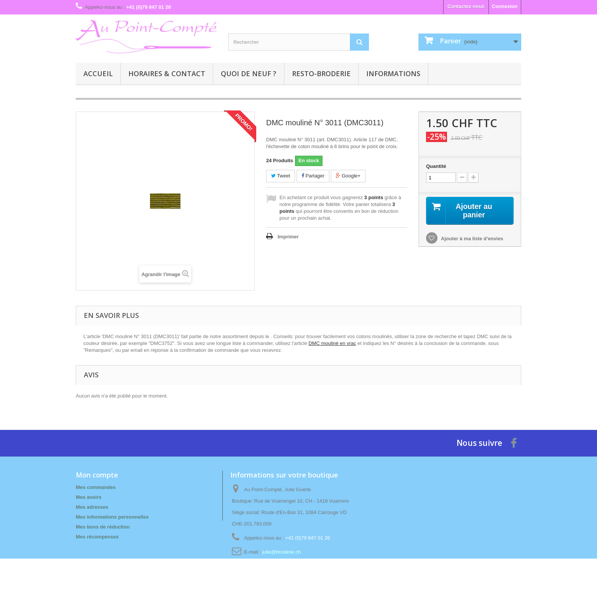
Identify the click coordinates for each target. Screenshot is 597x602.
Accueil (98, 73)
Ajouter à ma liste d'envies (471, 239)
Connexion (504, 6)
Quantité (436, 166)
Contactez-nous (466, 6)
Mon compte (97, 474)
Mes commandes (96, 487)
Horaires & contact (166, 73)
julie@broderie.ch (281, 552)
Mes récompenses (97, 537)
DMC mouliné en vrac (332, 343)
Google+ (348, 176)
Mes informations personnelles (112, 517)
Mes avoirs (88, 497)
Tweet (280, 176)
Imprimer (288, 237)
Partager (313, 176)
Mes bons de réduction (103, 527)
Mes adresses (92, 507)
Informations (393, 73)
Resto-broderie (321, 73)
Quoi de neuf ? (248, 73)
